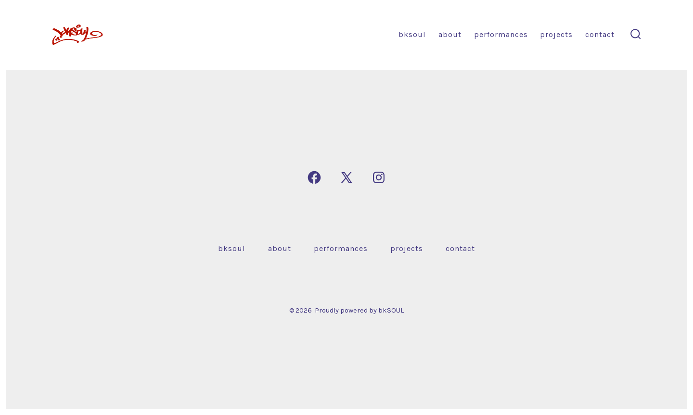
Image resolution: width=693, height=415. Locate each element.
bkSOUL (412, 34)
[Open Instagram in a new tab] (378, 177)
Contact (600, 34)
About (450, 34)
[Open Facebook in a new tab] (314, 177)
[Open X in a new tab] (346, 177)
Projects (556, 34)
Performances (501, 34)
